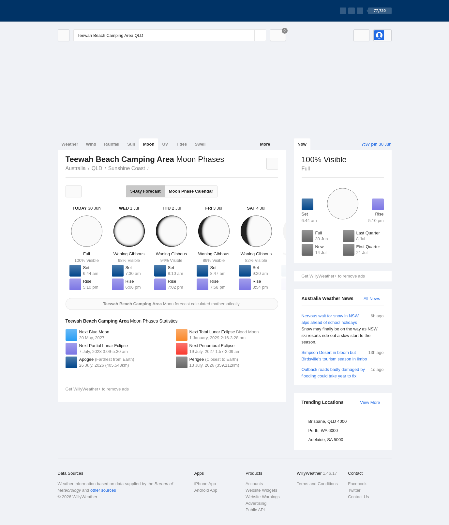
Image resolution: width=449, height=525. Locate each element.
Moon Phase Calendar (191, 191)
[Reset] (248, 35)
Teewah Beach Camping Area (152, 167)
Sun (131, 144)
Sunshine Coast (126, 168)
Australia (76, 168)
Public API (255, 509)
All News (372, 298)
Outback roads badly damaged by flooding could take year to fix (343, 372)
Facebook (357, 483)
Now (302, 144)
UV (165, 144)
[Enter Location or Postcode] (169, 35)
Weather (70, 144)
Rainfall (111, 144)
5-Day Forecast (145, 191)
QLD (97, 168)
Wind (91, 144)
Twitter (354, 490)
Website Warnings (263, 496)
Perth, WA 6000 (323, 430)
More (265, 144)
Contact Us (358, 496)
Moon (149, 144)
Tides (181, 144)
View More (370, 402)
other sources (103, 490)
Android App (205, 490)
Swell (200, 144)
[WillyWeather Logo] (88, 11)
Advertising (256, 503)
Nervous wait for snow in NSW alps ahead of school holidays (343, 329)
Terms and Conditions (317, 483)
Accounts (254, 483)
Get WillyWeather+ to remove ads (333, 276)
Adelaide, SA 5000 (325, 439)
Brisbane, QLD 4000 (327, 421)
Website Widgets (261, 490)
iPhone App (205, 483)
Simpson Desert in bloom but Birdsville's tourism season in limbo (343, 355)
